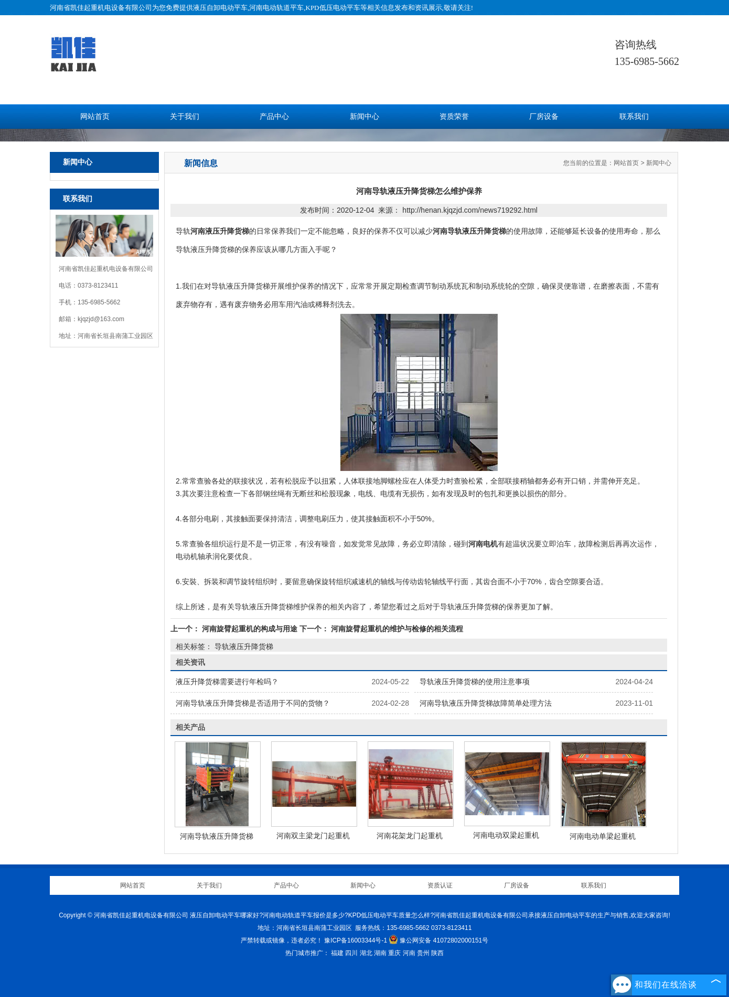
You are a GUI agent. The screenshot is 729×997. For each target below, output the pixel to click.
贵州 (423, 953)
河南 (409, 953)
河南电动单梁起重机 (603, 836)
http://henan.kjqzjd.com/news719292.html (470, 210)
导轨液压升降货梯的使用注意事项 (475, 681)
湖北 (366, 953)
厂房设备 (544, 116)
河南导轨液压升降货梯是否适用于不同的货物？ (253, 703)
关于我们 (184, 116)
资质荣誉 (454, 116)
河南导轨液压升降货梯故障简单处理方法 (486, 703)
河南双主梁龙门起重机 (313, 835)
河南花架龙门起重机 (410, 835)
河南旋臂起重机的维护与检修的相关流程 (396, 629)
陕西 (437, 953)
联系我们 (634, 116)
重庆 (394, 953)
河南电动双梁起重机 (506, 835)
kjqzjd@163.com (101, 319)
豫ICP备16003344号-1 (355, 940)
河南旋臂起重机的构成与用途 (249, 629)
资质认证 (440, 885)
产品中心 (274, 116)
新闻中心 (364, 116)
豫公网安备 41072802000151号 (438, 940)
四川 (351, 953)
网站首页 (95, 116)
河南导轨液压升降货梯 (216, 836)
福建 (337, 953)
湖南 (380, 953)
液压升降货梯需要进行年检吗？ (227, 681)
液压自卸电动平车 (220, 8)
